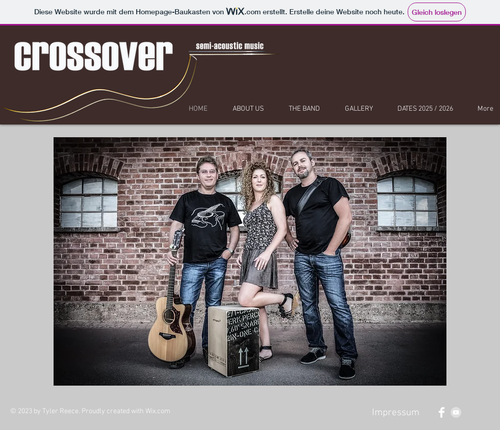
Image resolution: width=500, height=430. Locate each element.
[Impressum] (395, 413)
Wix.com (157, 411)
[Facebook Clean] (441, 412)
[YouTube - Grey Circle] (456, 412)
